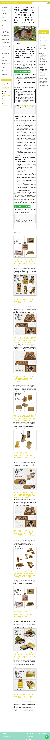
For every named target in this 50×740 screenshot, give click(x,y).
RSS (40, 733)
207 (29, 710)
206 (27, 710)
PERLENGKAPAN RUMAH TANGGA (5, 54)
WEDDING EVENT (6, 50)
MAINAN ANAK (5, 13)
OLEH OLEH (4, 60)
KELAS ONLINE (5, 7)
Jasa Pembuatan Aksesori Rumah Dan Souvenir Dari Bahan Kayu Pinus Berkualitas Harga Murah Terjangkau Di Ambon (24, 262)
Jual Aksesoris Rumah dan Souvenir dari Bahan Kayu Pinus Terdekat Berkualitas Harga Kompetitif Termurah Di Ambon (24, 300)
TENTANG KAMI (15, 2)
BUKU (3, 25)
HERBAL (4, 20)
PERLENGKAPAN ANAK (5, 16)
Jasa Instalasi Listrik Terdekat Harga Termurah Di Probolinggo (43, 57)
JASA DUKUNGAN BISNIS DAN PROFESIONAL (6, 75)
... (19, 710)
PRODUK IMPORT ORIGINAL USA (6, 36)
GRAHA (3, 10)
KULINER (4, 22)
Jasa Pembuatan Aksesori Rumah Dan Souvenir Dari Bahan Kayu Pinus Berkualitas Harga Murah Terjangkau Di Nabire (24, 495)
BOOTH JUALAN (5, 39)
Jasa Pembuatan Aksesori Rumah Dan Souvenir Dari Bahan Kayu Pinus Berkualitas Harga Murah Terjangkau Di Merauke (24, 655)
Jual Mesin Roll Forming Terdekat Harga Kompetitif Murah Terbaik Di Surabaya (43, 79)
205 (24, 710)
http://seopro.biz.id (6, 105)
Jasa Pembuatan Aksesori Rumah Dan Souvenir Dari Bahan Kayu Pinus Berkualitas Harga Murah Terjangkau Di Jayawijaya (24, 574)
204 (21, 710)
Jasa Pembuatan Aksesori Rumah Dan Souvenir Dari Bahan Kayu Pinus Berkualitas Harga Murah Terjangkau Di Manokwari (24, 339)
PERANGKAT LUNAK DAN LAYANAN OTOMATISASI (5, 68)
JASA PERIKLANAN (6, 63)
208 (32, 710)
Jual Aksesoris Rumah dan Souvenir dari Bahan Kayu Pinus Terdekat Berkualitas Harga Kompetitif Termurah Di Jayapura (25, 454)
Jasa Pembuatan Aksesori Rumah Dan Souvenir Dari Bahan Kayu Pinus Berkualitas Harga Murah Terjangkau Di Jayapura (24, 417)
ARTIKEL (8, 2)
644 (15, 712)
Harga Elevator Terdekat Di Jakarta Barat (26, 105)
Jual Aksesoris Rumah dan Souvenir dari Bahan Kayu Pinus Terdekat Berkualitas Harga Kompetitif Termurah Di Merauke (24, 695)
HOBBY (3, 57)
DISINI (31, 199)
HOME (3, 2)
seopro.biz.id (29, 734)
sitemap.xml (44, 733)
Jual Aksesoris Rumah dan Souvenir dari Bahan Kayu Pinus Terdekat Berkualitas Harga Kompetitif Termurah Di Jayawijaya (24, 614)
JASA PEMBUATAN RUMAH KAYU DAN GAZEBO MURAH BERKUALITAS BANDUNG (43, 37)
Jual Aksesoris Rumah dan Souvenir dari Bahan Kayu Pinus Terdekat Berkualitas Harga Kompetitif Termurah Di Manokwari (24, 378)
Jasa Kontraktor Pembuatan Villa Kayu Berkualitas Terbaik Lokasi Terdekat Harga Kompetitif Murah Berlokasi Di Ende (6, 88)
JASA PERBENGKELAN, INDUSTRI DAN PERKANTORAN (6, 30)
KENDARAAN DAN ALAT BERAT (6, 43)
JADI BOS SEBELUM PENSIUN (6, 47)
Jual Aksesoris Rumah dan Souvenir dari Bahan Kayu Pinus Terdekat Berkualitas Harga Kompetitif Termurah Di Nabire (24, 532)
